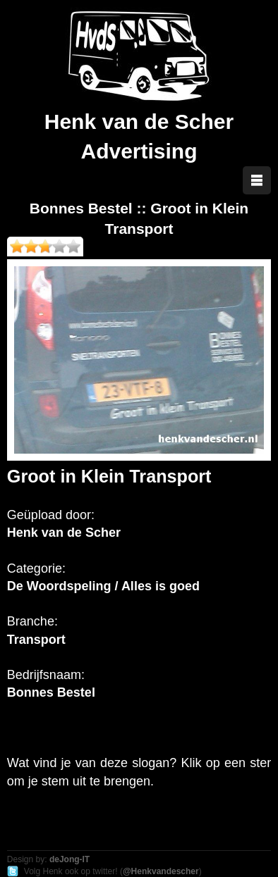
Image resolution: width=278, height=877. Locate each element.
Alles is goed (160, 586)
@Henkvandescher (161, 871)
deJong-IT (69, 859)
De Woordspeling (59, 586)
